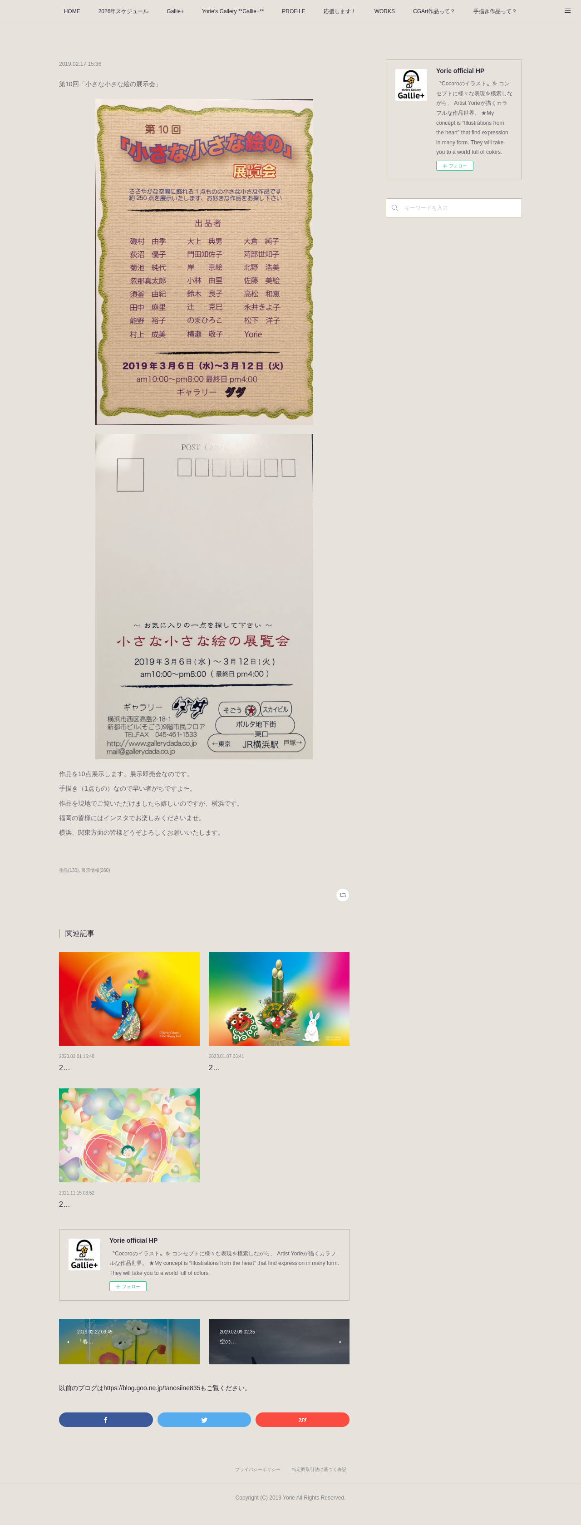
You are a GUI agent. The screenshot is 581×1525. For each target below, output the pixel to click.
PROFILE (293, 11)
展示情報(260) (95, 870)
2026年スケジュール (123, 11)
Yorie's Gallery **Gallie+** (233, 11)
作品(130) (69, 870)
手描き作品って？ (495, 11)
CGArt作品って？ (434, 11)
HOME (72, 11)
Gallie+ (175, 11)
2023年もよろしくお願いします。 (264, 1068)
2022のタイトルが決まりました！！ (118, 1217)
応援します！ (340, 11)
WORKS (384, 11)
